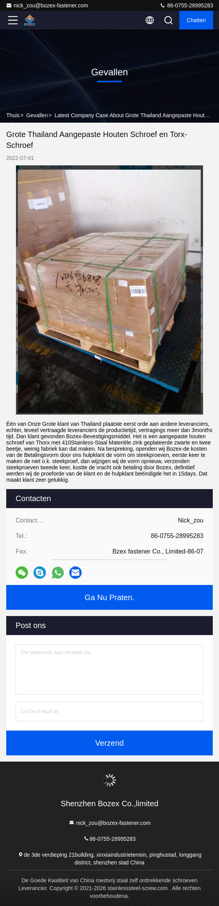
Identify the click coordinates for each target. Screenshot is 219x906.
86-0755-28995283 (186, 5)
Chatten (196, 20)
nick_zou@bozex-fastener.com (47, 5)
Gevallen (36, 115)
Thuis (12, 115)
